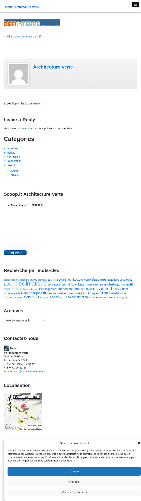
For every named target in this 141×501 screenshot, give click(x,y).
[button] (139, 443)
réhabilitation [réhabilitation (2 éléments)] (118, 293)
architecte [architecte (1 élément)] (42, 280)
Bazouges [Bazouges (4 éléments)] (99, 279)
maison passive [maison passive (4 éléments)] (80, 289)
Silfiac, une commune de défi (23, 36)
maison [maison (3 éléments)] (63, 289)
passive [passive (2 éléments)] (51, 293)
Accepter (74, 471)
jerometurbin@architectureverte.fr (23, 371)
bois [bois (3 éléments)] (50, 284)
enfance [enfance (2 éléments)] (80, 284)
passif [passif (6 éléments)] (41, 293)
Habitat (13, 170)
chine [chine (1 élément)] (64, 285)
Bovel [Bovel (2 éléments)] (57, 284)
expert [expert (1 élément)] (96, 285)
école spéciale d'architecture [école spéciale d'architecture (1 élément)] (102, 297)
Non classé (13, 156)
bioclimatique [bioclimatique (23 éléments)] (30, 283)
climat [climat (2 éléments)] (70, 284)
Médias (11, 152)
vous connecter (28, 128)
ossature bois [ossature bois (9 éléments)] (106, 288)
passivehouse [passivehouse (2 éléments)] (65, 293)
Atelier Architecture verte (22, 6)
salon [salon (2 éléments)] (20, 297)
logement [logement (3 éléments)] (51, 289)
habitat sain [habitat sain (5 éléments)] (13, 289)
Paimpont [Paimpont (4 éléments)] (28, 293)
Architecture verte (53, 66)
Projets (11, 165)
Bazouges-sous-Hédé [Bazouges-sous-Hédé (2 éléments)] (119, 279)
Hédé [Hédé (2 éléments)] (41, 289)
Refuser (74, 481)
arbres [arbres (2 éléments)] (33, 279)
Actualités (12, 148)
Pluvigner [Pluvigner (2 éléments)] (93, 293)
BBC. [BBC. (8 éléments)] (8, 284)
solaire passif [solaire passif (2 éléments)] (43, 297)
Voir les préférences (74, 492)
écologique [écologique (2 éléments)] (122, 297)
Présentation (14, 160)
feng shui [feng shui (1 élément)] (104, 285)
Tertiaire (14, 175)
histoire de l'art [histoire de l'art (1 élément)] (30, 289)
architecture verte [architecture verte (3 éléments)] (79, 279)
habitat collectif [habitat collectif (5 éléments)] (121, 284)
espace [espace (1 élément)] (88, 285)
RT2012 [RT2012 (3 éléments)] (105, 293)
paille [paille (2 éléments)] (17, 293)
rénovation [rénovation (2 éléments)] (10, 297)
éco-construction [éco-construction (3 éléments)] (77, 297)
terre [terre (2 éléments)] (62, 297)
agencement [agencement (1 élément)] (9, 280)
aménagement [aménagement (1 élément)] (22, 280)
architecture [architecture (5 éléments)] (57, 279)
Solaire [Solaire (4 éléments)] (29, 297)
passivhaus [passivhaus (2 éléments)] (80, 293)
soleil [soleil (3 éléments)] (55, 297)
